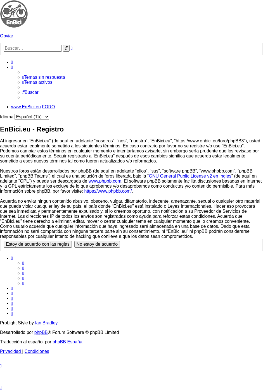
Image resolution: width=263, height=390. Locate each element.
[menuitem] (12, 62)
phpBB (41, 332)
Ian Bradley (46, 322)
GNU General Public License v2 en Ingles (190, 176)
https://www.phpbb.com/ (108, 191)
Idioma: (7, 116)
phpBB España (67, 341)
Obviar (6, 36)
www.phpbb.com (105, 181)
